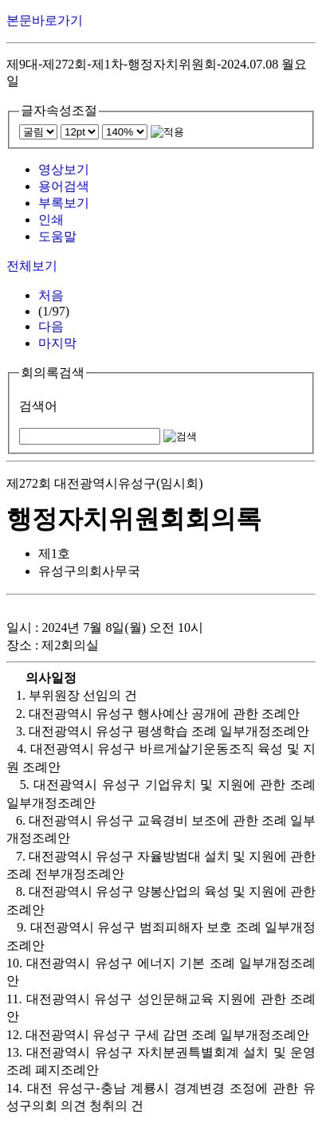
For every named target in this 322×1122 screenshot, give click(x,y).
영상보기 (63, 169)
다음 (51, 326)
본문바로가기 (44, 20)
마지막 (57, 343)
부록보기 (63, 203)
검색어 (38, 406)
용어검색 (63, 186)
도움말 (57, 236)
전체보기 (31, 266)
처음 (51, 295)
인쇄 (51, 219)
